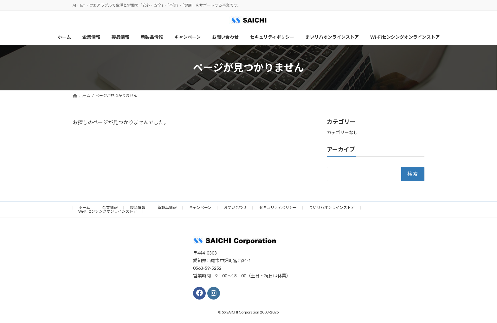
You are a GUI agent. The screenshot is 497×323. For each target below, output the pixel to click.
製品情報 (137, 207)
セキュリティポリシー (278, 207)
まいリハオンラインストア (332, 207)
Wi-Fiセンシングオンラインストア (107, 211)
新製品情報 (167, 207)
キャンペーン (200, 207)
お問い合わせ (235, 207)
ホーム (84, 207)
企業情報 (110, 207)
